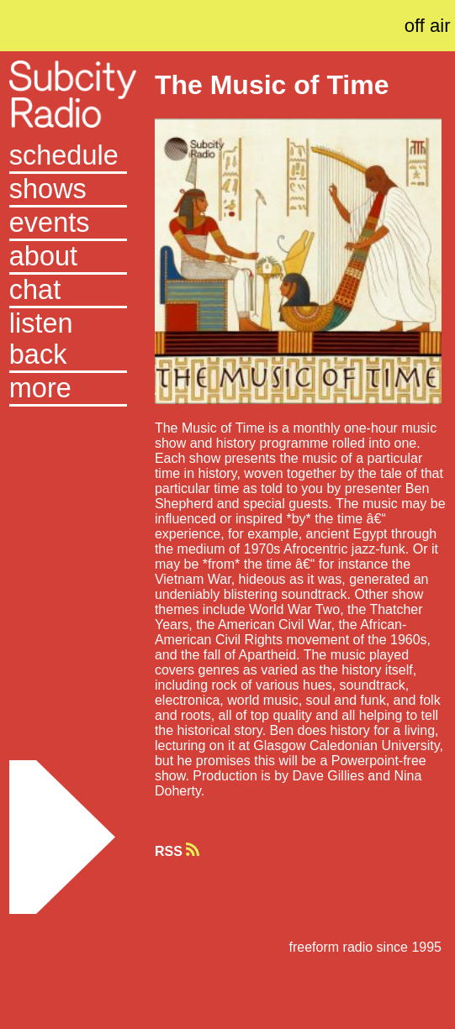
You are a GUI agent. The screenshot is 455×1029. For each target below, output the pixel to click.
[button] (68, 390)
